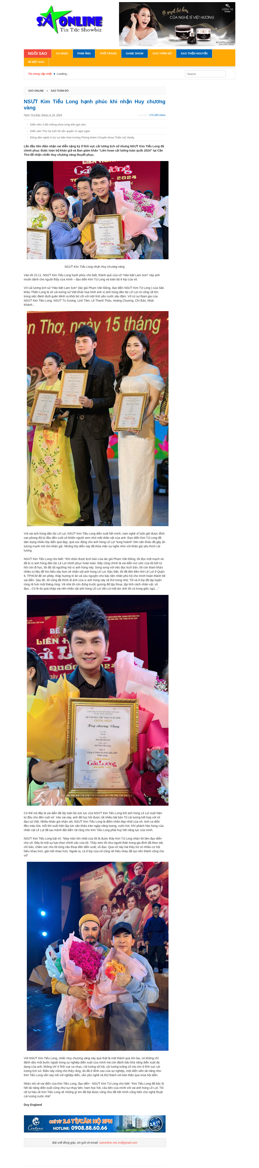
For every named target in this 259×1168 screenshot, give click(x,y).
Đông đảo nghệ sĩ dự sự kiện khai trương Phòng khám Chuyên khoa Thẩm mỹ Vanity (82, 137)
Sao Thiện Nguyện (194, 53)
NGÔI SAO (37, 53)
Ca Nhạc (62, 53)
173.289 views (157, 115)
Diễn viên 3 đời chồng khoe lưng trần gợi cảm (58, 124)
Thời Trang (108, 53)
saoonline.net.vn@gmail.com (118, 1142)
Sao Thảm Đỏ (162, 53)
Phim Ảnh (84, 53)
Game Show (134, 53)
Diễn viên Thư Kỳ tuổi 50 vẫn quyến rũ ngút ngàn (60, 131)
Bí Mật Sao (36, 61)
